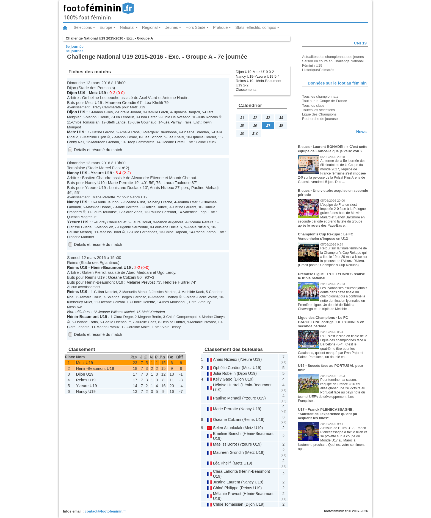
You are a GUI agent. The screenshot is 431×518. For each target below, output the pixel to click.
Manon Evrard (126, 137)
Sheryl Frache (161, 202)
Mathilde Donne (98, 207)
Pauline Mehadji (205, 187)
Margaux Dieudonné (161, 132)
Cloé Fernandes (144, 232)
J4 (281, 118)
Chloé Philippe (226, 488)
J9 (242, 133)
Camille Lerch (157, 112)
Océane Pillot (134, 202)
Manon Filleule (97, 117)
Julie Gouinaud (144, 122)
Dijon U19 (76, 93)
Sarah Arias (133, 212)
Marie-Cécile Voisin (202, 297)
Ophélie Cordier (203, 137)
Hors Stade (195, 27)
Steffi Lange (116, 122)
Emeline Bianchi (227, 433)
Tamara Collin (90, 297)
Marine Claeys (213, 317)
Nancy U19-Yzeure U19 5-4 (258, 76)
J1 (242, 118)
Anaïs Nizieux (162, 187)
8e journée (75, 51)
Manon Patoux (108, 327)
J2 (255, 118)
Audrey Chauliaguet (110, 222)
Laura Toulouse (177, 183)
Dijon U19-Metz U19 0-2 (255, 72)
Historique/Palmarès (318, 70)
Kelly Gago (222, 379)
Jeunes (171, 27)
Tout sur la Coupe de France (324, 101)
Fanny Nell (75, 142)
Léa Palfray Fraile (178, 122)
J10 (255, 133)
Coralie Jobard (129, 112)
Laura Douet (141, 222)
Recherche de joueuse (320, 119)
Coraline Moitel (138, 327)
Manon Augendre (169, 222)
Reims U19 (77, 267)
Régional (150, 27)
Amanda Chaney (164, 297)
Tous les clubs (313, 105)
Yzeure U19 (101, 173)
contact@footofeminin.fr (105, 511)
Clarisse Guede (79, 227)
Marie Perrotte (120, 183)
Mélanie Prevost (140, 282)
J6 (255, 125)
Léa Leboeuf (124, 117)
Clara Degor (123, 317)
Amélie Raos (129, 132)
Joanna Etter (187, 202)
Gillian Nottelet (105, 292)
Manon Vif (105, 227)
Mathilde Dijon (95, 137)
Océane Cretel (173, 142)
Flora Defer (147, 117)
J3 (268, 118)
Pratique (220, 27)
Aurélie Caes (146, 322)
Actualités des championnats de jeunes (333, 57)
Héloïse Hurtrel (176, 282)
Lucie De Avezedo (176, 117)
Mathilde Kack (192, 292)
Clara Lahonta (78, 327)
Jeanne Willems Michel (116, 312)
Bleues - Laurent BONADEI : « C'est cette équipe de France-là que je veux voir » (332, 149)
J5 (242, 125)
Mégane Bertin (149, 317)
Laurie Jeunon (107, 202)
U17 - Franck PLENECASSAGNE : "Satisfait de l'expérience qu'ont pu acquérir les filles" (327, 413)
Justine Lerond (102, 132)
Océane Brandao (195, 132)
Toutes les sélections (318, 110)
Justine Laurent (184, 207)
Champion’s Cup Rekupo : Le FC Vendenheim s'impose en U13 (325, 236)
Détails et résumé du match (98, 150)
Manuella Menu (134, 292)
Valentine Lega (194, 212)
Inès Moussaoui (174, 302)
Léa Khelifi (154, 102)
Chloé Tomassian (86, 122)
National (127, 27)
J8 (281, 125)
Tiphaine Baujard (186, 112)
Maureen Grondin (120, 102)
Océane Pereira (201, 222)
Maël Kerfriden (153, 312)
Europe (106, 27)
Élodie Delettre (143, 302)
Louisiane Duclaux (125, 187)
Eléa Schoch (152, 137)
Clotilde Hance (155, 207)
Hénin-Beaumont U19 (111, 267)
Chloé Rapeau (175, 232)
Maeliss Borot (110, 232)
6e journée (75, 46)
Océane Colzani (122, 277)
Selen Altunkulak (227, 428)
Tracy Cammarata (106, 107)
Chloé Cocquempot (181, 317)
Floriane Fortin (86, 322)
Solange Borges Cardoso (126, 297)
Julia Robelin (207, 117)
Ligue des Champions (319, 114)
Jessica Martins (164, 292)
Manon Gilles (102, 112)
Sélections (83, 27)
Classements (246, 90)
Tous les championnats (320, 96)
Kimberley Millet (79, 302)
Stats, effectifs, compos (255, 27)
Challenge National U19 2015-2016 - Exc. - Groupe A (109, 38)
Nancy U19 (77, 173)
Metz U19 (97, 93)
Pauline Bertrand (163, 212)
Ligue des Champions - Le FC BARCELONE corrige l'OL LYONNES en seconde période (331, 322)
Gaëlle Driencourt (117, 322)
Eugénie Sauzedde (133, 227)
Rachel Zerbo (205, 232)
